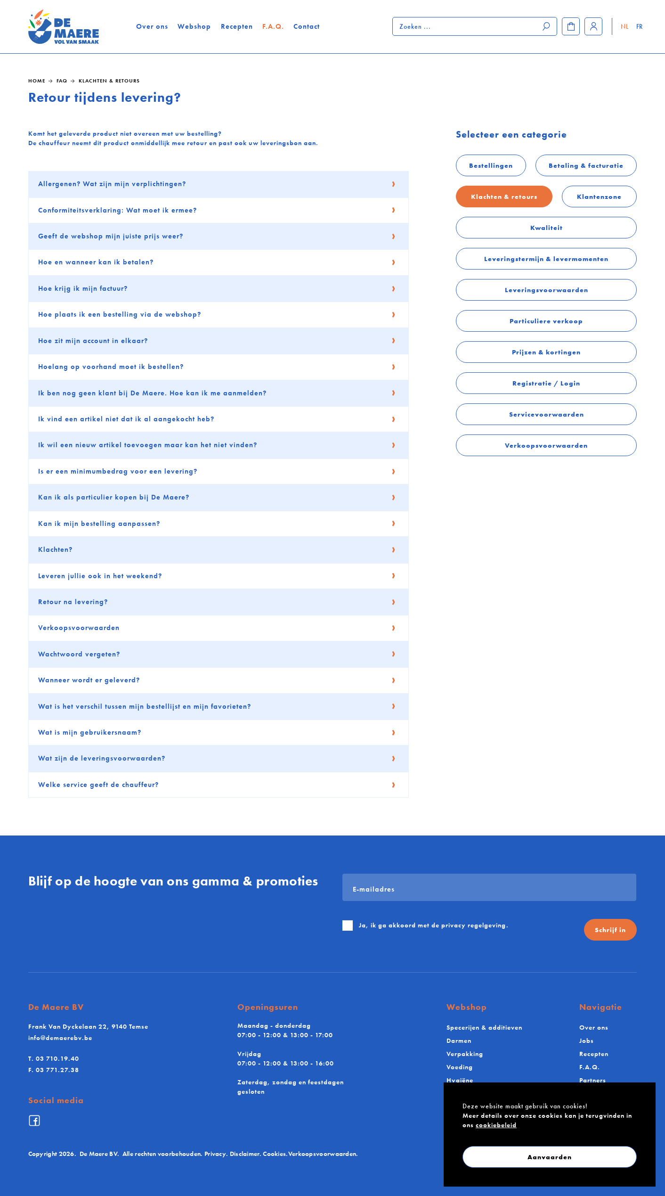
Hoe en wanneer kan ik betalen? (217, 262)
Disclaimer (245, 1154)
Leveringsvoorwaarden (546, 290)
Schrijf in (610, 930)
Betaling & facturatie (586, 165)
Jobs (586, 1040)
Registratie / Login (546, 383)
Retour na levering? (217, 601)
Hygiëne (459, 1080)
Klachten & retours (109, 80)
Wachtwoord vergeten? (217, 654)
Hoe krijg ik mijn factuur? (217, 288)
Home (36, 80)
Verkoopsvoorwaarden (546, 445)
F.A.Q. (273, 26)
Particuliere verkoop (546, 321)
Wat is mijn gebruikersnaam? (217, 732)
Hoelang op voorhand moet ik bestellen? (217, 366)
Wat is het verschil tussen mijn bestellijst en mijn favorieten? (217, 706)
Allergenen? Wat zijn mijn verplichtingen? (217, 183)
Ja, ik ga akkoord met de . (434, 925)
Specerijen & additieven (484, 1027)
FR (639, 26)
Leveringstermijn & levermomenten (546, 258)
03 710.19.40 (53, 1058)
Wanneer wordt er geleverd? (217, 680)
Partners (592, 1080)
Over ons (153, 26)
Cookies (274, 1154)
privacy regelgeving (473, 925)
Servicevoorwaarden (546, 414)
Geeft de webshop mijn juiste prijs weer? (217, 236)
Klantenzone (599, 196)
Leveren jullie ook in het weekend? (217, 576)
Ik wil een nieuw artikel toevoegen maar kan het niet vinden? (217, 445)
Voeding (459, 1067)
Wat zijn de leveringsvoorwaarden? (217, 758)
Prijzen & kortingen (546, 352)
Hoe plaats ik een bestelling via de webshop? (217, 314)
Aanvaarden (549, 1157)
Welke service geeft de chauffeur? (217, 784)
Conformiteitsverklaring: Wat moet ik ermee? (217, 210)
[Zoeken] (547, 26)
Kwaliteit (546, 227)
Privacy (215, 1154)
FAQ (62, 80)
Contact (307, 26)
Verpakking (464, 1053)
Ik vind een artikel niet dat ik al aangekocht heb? (217, 419)
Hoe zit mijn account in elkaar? (217, 340)
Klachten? (217, 549)
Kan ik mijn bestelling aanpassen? (217, 523)
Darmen (458, 1040)
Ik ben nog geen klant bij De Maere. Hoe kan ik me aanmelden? (217, 393)
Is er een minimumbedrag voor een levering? (217, 471)
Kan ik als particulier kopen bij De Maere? (217, 497)
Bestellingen (491, 165)
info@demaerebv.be (60, 1037)
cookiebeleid (496, 1125)
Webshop (195, 26)
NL (625, 26)
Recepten (237, 26)
